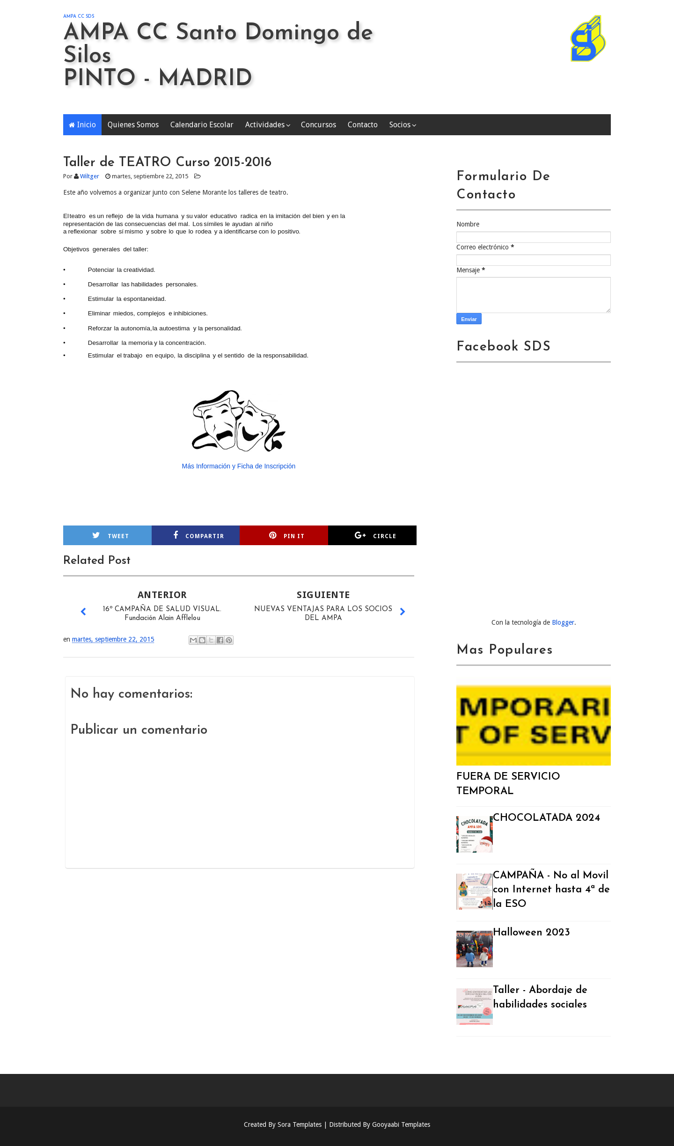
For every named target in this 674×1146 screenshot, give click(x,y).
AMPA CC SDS (78, 16)
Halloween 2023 (531, 932)
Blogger (563, 622)
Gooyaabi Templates (401, 1124)
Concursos (318, 124)
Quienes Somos (133, 124)
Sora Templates (300, 1124)
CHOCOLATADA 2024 (546, 818)
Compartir (198, 535)
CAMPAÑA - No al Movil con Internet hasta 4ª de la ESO (551, 890)
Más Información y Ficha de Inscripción (239, 466)
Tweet (110, 535)
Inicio (86, 124)
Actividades (265, 124)
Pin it (287, 535)
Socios (399, 124)
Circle (375, 535)
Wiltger (89, 176)
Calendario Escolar (202, 124)
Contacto (363, 124)
